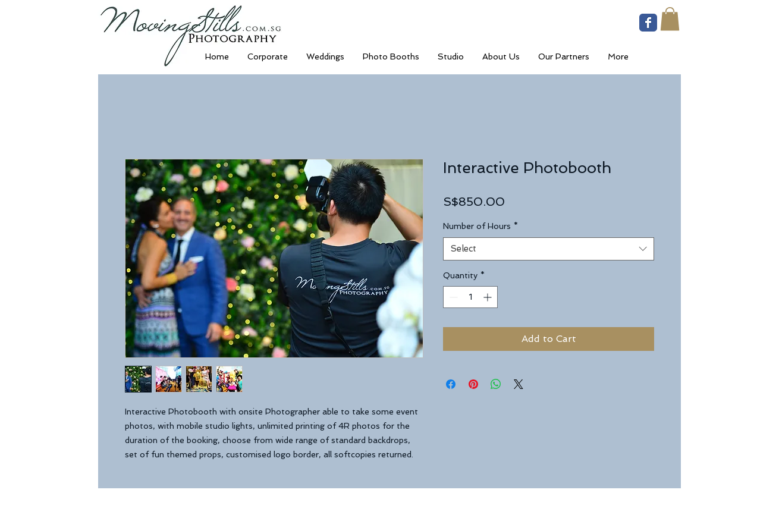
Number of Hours (480, 226)
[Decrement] (452, 297)
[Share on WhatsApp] (496, 384)
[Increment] (488, 297)
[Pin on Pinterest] (473, 384)
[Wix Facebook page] (648, 23)
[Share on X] (518, 384)
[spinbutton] (470, 297)
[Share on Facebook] (451, 384)
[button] (670, 18)
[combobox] (548, 248)
